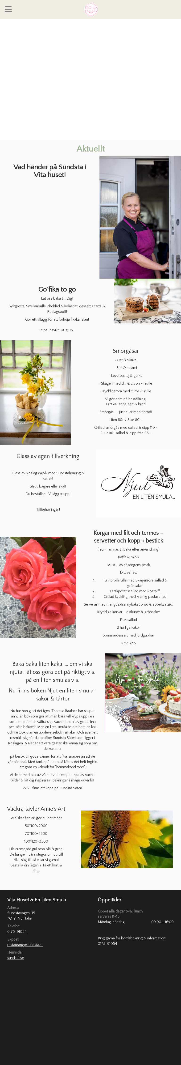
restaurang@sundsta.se (25, 945)
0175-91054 (17, 931)
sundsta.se (15, 958)
